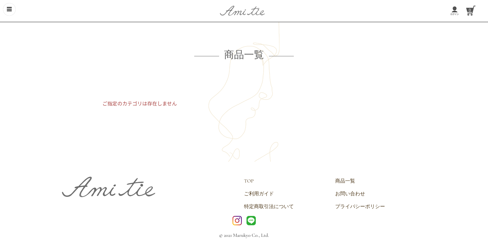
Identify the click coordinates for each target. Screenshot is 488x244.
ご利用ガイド (259, 194)
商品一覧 (345, 181)
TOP (249, 181)
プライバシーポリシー (360, 206)
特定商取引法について (269, 206)
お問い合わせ (350, 194)
